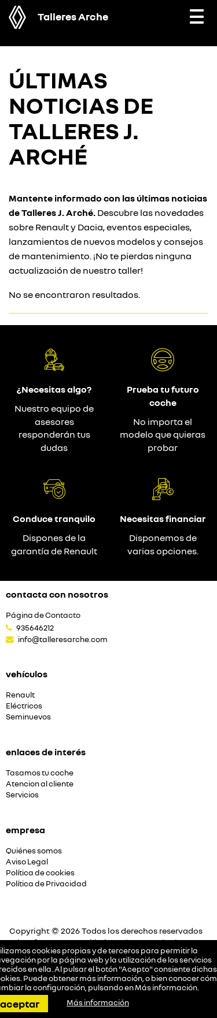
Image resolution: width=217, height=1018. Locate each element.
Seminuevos (28, 717)
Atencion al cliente (39, 784)
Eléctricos (24, 706)
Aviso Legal (27, 861)
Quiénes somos (34, 851)
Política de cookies (40, 872)
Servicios (22, 794)
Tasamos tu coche (39, 773)
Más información (166, 987)
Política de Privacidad (46, 883)
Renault (20, 695)
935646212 (35, 627)
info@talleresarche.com (63, 639)
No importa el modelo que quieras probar (162, 435)
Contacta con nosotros (57, 594)
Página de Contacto (43, 615)
